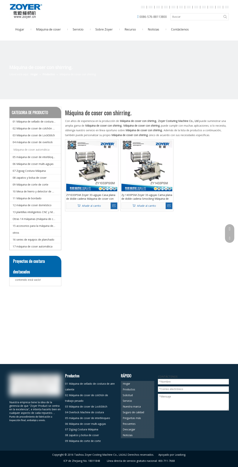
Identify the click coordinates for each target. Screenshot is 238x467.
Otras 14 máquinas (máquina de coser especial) (37, 219)
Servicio (127, 400)
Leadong (180, 454)
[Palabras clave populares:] (225, 16)
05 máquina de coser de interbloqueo (35, 157)
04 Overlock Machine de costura (84, 412)
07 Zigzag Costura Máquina (29, 171)
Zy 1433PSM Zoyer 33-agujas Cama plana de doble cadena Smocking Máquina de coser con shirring (146, 197)
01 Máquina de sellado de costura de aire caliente (37, 121)
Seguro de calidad (133, 412)
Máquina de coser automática (31, 149)
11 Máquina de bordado (27, 198)
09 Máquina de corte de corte (30, 184)
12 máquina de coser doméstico (32, 205)
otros (16, 232)
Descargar (129, 429)
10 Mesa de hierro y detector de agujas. (37, 191)
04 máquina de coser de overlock (33, 142)
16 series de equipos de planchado (33, 239)
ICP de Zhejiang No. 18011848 (81, 461)
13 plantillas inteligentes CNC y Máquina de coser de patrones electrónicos (37, 212)
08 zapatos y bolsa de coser (29, 177)
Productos (129, 389)
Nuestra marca (132, 406)
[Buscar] (196, 16)
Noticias (128, 435)
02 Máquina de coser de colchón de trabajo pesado (37, 128)
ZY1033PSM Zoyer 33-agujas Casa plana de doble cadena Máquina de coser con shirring (90, 197)
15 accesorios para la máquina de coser (37, 226)
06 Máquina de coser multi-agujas (33, 164)
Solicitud (128, 395)
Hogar (126, 383)
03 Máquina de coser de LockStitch (34, 135)
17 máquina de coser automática (32, 246)
